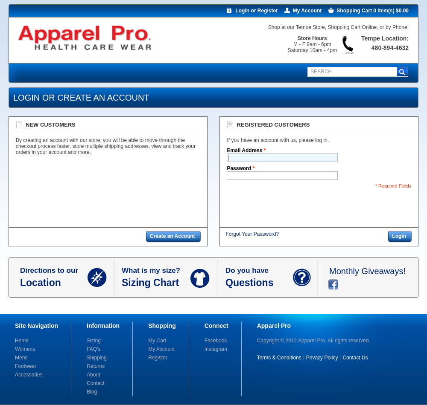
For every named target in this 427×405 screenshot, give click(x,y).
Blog (92, 392)
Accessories (29, 375)
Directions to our (54, 277)
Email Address (244, 150)
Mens (21, 358)
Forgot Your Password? (252, 234)
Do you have (259, 277)
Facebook (216, 341)
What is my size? (156, 277)
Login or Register (256, 11)
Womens (25, 349)
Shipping (97, 358)
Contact (95, 383)
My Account (307, 11)
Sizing (94, 341)
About (93, 375)
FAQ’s (93, 349)
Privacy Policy (322, 358)
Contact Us (355, 358)
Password (239, 168)
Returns (96, 366)
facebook (333, 284)
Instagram (216, 349)
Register (157, 358)
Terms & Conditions (279, 358)
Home (22, 341)
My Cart (157, 341)
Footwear (25, 366)
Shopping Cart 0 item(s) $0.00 (372, 11)
